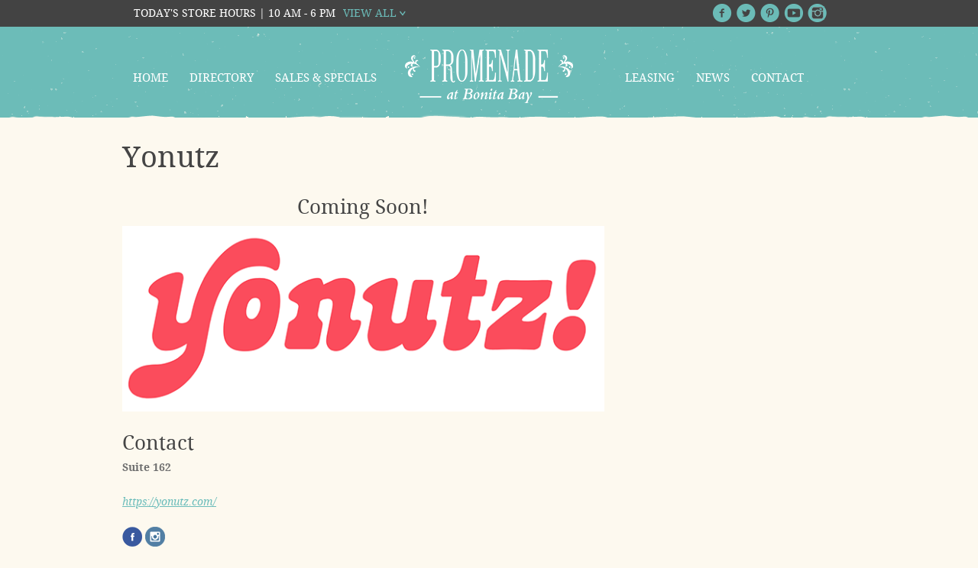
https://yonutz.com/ (169, 501)
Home (150, 78)
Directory (221, 78)
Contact (777, 78)
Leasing (650, 78)
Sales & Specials (326, 78)
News (713, 78)
